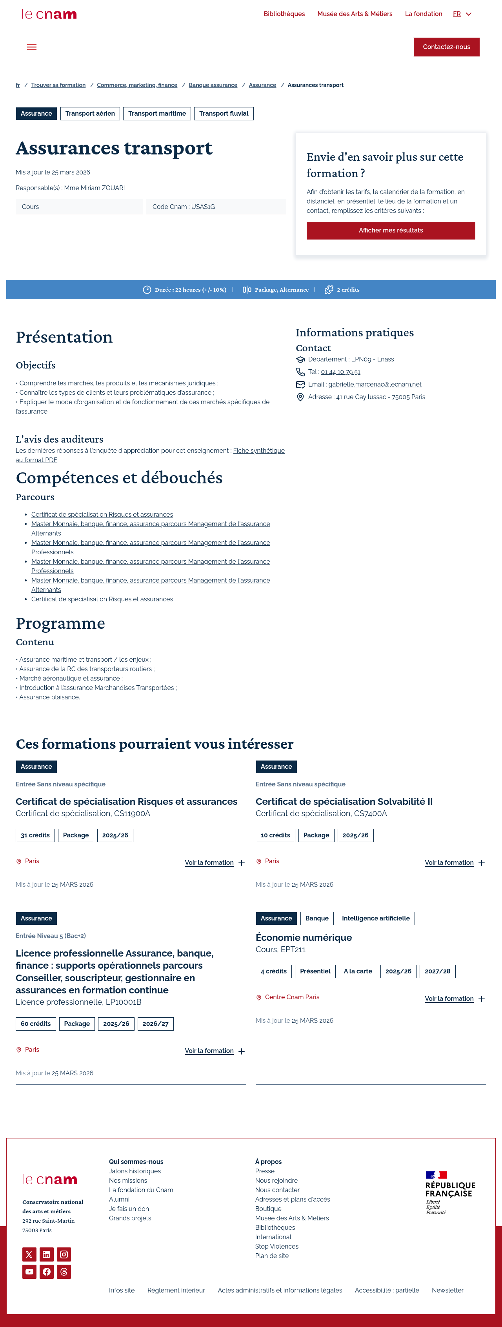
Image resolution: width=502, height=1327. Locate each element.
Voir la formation (209, 862)
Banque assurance (213, 85)
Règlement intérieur (176, 1290)
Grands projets (130, 1218)
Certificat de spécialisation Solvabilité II (344, 801)
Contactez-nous (446, 47)
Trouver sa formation (58, 85)
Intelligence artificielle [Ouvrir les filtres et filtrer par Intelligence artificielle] (376, 918)
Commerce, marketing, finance (137, 85)
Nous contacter (277, 1190)
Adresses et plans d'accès (292, 1199)
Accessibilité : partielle (387, 1290)
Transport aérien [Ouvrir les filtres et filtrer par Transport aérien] (90, 113)
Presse (265, 1171)
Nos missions (128, 1180)
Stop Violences (277, 1246)
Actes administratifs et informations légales (280, 1290)
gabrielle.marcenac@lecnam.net (375, 384)
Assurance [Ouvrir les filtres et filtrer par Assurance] (36, 113)
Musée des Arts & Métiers (292, 1218)
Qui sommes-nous (136, 1161)
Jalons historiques (135, 1171)
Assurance (262, 85)
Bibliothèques (275, 1227)
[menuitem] (284, 14)
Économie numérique (304, 938)
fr (18, 85)
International (273, 1237)
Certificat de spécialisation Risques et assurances (102, 514)
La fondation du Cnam (141, 1190)
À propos (268, 1161)
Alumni (119, 1199)
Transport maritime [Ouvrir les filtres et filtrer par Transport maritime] (157, 113)
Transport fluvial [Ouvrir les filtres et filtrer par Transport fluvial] (224, 113)
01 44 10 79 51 (340, 372)
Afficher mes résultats (391, 230)
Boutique (268, 1209)
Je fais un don (129, 1209)
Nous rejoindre (276, 1180)
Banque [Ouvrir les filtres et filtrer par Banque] (317, 918)
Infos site (122, 1290)
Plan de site (272, 1256)
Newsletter (448, 1290)
